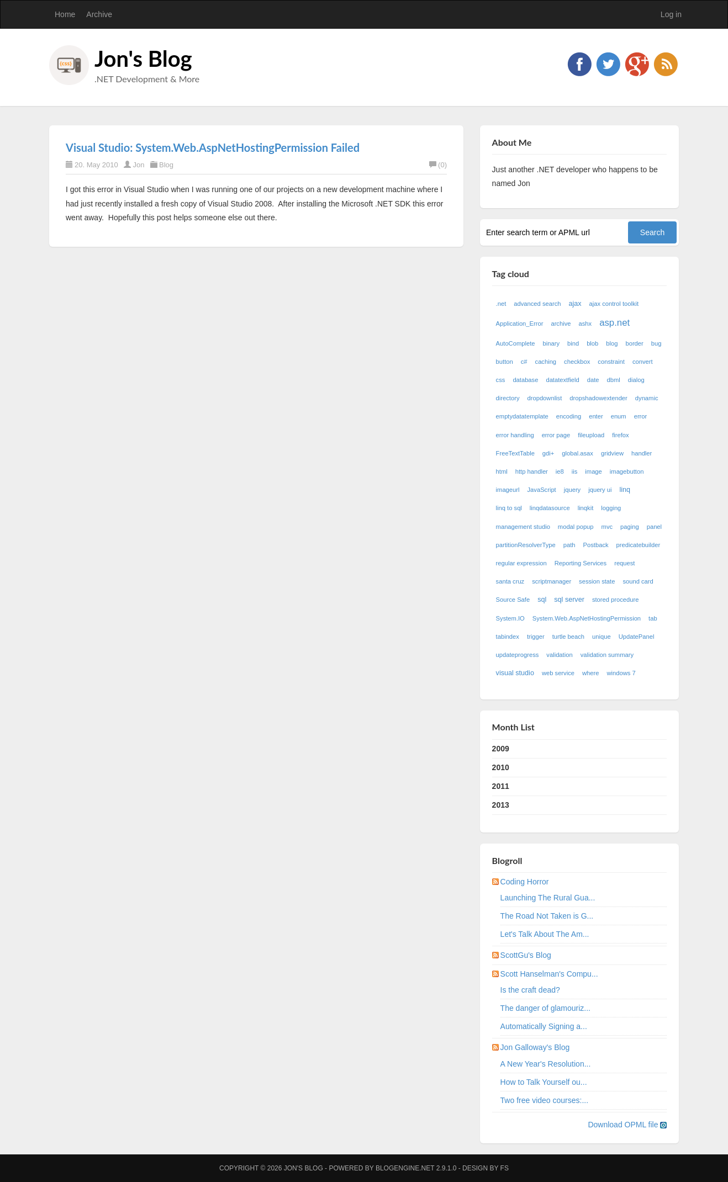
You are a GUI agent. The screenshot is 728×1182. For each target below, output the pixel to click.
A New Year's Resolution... (545, 1063)
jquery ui (599, 489)
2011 (500, 786)
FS (504, 1168)
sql (541, 599)
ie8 (560, 471)
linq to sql (509, 508)
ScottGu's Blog (525, 955)
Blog (166, 165)
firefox (620, 435)
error (640, 416)
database (525, 380)
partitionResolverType (526, 545)
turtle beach (568, 636)
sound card (638, 581)
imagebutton (627, 471)
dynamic (646, 398)
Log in (671, 14)
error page (556, 435)
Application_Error (520, 323)
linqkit (586, 508)
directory (508, 398)
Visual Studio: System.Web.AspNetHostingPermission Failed (213, 147)
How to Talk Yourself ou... (543, 1082)
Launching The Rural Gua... (547, 897)
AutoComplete (515, 343)
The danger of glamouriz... (545, 1008)
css (500, 380)
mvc (607, 526)
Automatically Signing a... (543, 1026)
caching (546, 361)
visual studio (515, 673)
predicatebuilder (638, 545)
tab (652, 618)
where (590, 673)
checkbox (577, 361)
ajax (574, 304)
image (593, 471)
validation (559, 654)
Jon (138, 165)
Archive (99, 14)
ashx (585, 323)
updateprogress (517, 654)
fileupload (591, 435)
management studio (523, 526)
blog (612, 343)
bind (573, 343)
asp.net (614, 322)
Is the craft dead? (530, 989)
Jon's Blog (143, 58)
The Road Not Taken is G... (547, 915)
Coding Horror (524, 881)
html (502, 471)
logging (611, 508)
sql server (569, 599)
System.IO (510, 618)
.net (501, 303)
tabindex (507, 636)
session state (597, 581)
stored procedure (615, 599)
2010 (500, 767)
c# (524, 361)
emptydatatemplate (522, 416)
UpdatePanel (637, 636)
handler (641, 453)
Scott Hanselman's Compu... (549, 973)
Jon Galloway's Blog (535, 1047)
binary (551, 343)
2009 (500, 748)
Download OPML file (627, 1124)
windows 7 (620, 673)
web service (558, 673)
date (593, 380)
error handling (515, 435)
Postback (596, 545)
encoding (568, 416)
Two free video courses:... (544, 1100)
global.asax (577, 453)
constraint (611, 361)
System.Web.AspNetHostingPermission (586, 618)
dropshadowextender (598, 398)
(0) (438, 165)
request (624, 563)
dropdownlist (544, 398)
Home (65, 14)
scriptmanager (551, 581)
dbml (613, 380)
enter (596, 416)
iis (575, 471)
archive (561, 323)
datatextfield (562, 380)
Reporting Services (581, 563)
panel (654, 526)
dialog (636, 380)
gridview (612, 453)
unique (601, 636)
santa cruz (510, 581)
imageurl (508, 489)
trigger (536, 636)
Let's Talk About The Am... (544, 934)
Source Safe (513, 599)
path (569, 545)
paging (629, 526)
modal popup (576, 526)
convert (642, 361)
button (504, 361)
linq (625, 490)
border (634, 343)
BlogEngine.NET (405, 1168)
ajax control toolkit (614, 303)
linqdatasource (550, 508)
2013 (500, 805)
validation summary (607, 654)
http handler (531, 471)
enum (618, 416)
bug (656, 343)
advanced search (537, 303)
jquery (572, 489)
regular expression (521, 563)
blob (592, 343)
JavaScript (541, 489)
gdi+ (548, 453)
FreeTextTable (515, 453)
